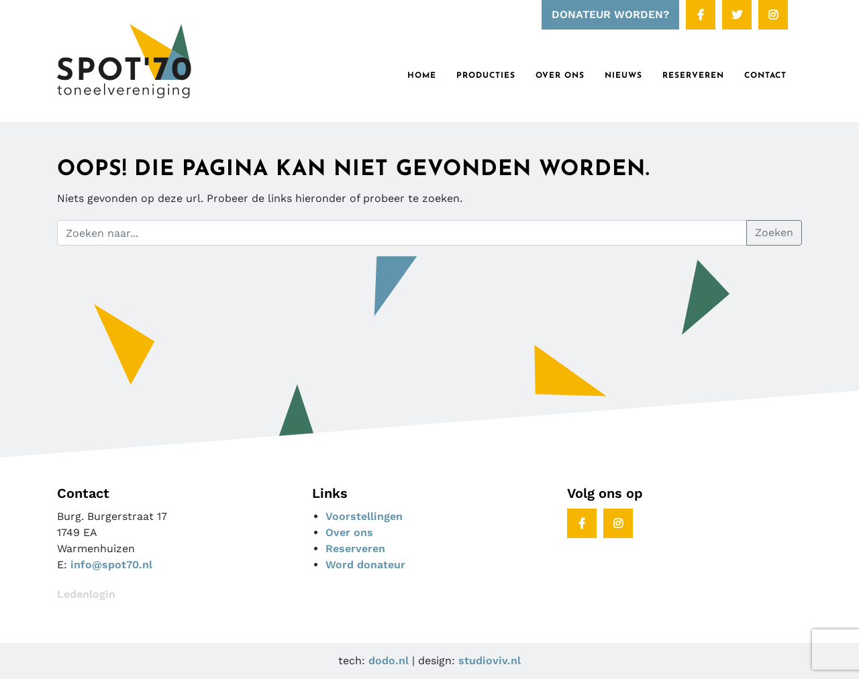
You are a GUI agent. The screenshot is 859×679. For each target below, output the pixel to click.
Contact (765, 76)
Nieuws (623, 76)
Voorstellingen (364, 516)
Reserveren (355, 548)
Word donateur (365, 564)
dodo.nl (388, 660)
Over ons (560, 76)
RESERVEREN (693, 76)
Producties (485, 76)
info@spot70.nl (111, 564)
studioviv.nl (489, 660)
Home (421, 76)
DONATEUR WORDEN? (610, 14)
